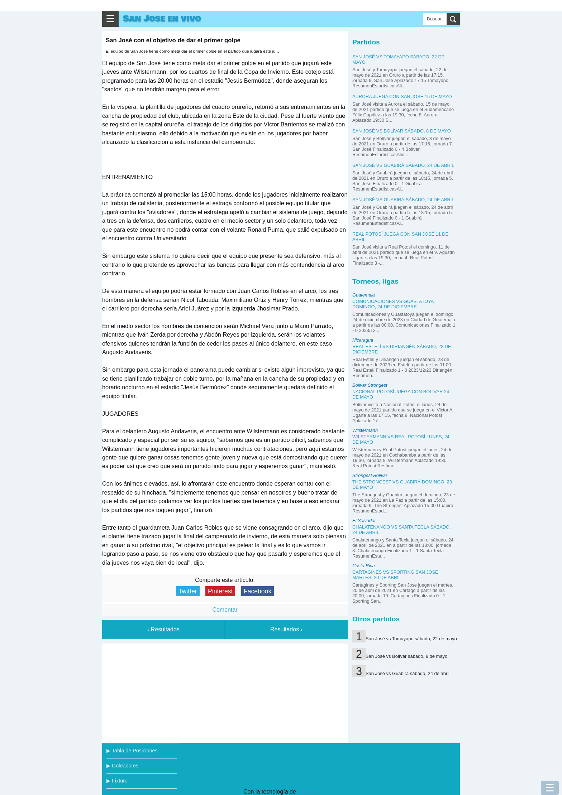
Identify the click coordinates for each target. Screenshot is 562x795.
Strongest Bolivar (369, 475)
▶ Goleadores (122, 765)
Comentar (224, 610)
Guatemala (363, 295)
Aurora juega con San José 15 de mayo (402, 96)
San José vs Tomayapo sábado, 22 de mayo (411, 638)
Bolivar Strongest (369, 385)
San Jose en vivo (162, 19)
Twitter (187, 591)
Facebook (257, 591)
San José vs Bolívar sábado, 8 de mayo (401, 131)
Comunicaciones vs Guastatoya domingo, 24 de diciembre (393, 304)
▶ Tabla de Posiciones (132, 750)
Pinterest (220, 591)
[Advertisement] (225, 692)
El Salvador (364, 520)
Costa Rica (363, 565)
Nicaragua (362, 340)
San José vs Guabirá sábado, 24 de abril (403, 165)
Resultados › (286, 629)
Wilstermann (365, 430)
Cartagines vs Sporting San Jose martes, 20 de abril (395, 574)
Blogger (307, 792)
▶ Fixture (117, 781)
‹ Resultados (163, 629)
